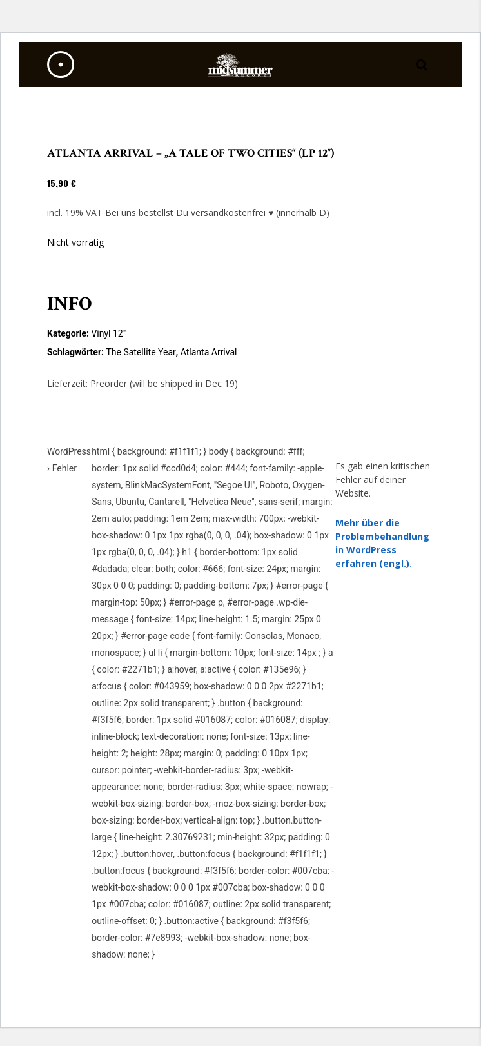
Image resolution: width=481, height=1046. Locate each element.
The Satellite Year (140, 352)
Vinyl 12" (108, 333)
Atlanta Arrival (209, 352)
